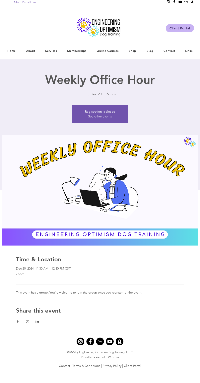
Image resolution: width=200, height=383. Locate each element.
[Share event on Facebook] (18, 321)
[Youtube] (110, 341)
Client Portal (132, 366)
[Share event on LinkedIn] (37, 321)
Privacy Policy (112, 366)
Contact (64, 366)
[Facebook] (90, 341)
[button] (51, 51)
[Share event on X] (28, 321)
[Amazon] (119, 341)
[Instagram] (80, 341)
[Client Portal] (180, 28)
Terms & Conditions (86, 366)
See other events (100, 116)
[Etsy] (100, 341)
